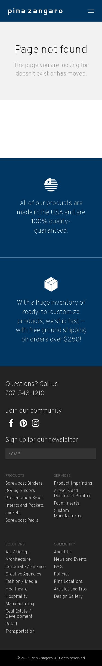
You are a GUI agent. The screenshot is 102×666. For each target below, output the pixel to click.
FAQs (58, 567)
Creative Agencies (23, 574)
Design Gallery (68, 596)
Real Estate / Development (18, 614)
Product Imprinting (73, 483)
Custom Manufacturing (68, 513)
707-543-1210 (25, 393)
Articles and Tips (70, 589)
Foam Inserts (66, 503)
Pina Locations (68, 581)
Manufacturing (19, 604)
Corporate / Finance (25, 567)
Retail (11, 624)
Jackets (12, 513)
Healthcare (16, 589)
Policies (62, 574)
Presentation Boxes (24, 498)
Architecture (18, 559)
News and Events (70, 559)
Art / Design (17, 552)
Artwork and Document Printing (73, 493)
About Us (63, 552)
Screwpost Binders (23, 483)
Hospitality (16, 596)
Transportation (20, 631)
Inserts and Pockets (24, 505)
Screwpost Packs (22, 520)
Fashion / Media (21, 581)
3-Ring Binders (20, 491)
